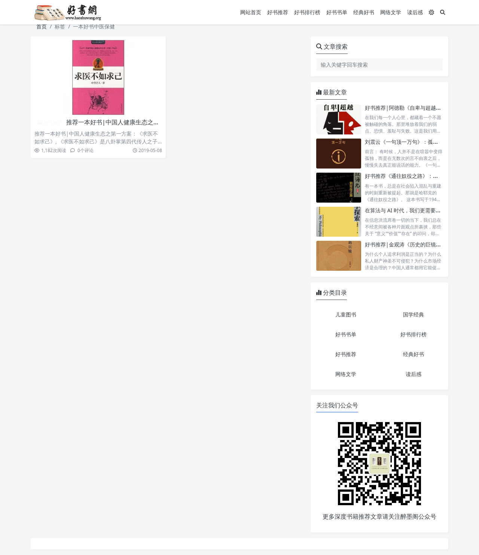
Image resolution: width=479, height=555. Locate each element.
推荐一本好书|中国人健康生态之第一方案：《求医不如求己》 (148, 122)
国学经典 (413, 314)
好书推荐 (277, 12)
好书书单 (336, 12)
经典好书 (363, 12)
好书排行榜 (307, 12)
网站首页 (250, 12)
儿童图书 (345, 314)
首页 (41, 26)
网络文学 (390, 12)
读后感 (415, 12)
